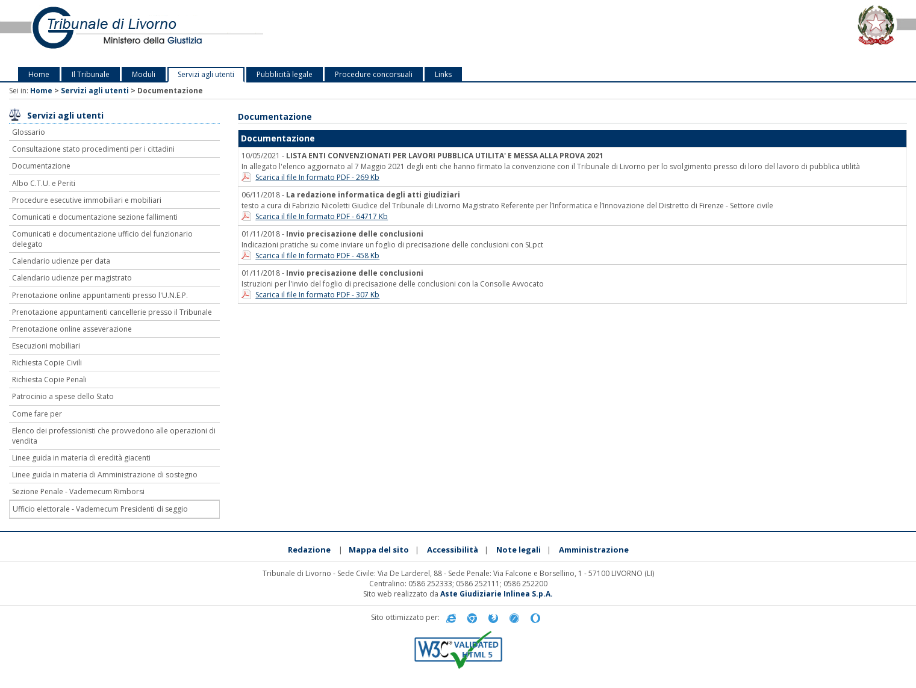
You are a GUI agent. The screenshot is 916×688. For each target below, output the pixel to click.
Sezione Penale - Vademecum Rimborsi (78, 491)
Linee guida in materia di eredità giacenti (81, 458)
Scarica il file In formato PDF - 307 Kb (317, 295)
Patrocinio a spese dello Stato (63, 396)
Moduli (143, 74)
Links (443, 74)
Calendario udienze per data (61, 261)
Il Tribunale (91, 74)
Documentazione (41, 166)
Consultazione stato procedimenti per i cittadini (93, 149)
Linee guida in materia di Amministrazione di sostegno (105, 475)
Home (38, 74)
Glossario (28, 132)
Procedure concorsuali (374, 74)
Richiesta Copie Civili (47, 363)
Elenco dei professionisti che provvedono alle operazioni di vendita (114, 436)
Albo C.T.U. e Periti (43, 183)
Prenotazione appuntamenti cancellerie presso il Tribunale (112, 312)
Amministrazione (594, 549)
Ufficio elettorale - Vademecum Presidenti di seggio (100, 509)
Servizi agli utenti (206, 74)
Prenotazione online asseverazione (72, 329)
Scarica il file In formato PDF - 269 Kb (317, 177)
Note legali (518, 549)
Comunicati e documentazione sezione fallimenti (95, 217)
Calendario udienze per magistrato (72, 278)
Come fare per (37, 414)
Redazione (309, 549)
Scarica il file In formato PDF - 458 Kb (317, 255)
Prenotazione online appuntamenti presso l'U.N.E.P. (100, 295)
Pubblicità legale (285, 74)
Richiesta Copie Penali (49, 379)
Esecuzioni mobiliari (46, 346)
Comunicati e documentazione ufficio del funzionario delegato (102, 239)
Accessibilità (452, 549)
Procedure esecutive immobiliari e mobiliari (86, 200)
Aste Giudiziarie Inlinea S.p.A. (496, 594)
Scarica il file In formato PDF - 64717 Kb (321, 216)
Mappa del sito (379, 549)
